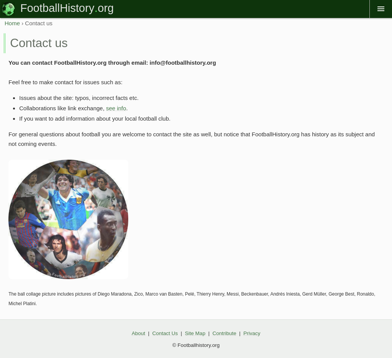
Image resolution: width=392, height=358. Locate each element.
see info (116, 108)
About (138, 333)
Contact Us (165, 333)
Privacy (251, 333)
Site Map (195, 333)
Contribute (224, 333)
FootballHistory (57, 8)
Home (12, 23)
